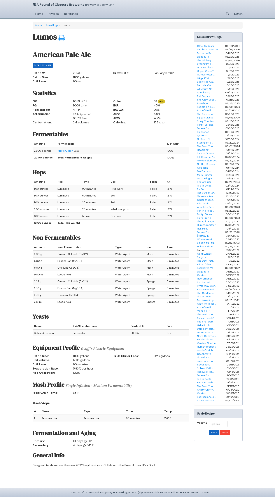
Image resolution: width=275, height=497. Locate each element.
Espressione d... (206, 289)
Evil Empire (203, 96)
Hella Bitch (203, 325)
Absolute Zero (205, 207)
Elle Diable (203, 203)
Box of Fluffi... (204, 110)
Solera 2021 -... (206, 368)
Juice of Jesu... (205, 361)
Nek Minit (202, 228)
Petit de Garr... (205, 85)
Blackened (203, 132)
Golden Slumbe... (207, 160)
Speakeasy (203, 92)
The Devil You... (205, 146)
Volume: (201, 422)
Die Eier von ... (205, 171)
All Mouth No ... (206, 89)
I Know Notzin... (206, 74)
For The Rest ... (205, 210)
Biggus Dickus (205, 117)
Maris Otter (65, 150)
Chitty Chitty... (205, 389)
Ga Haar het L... (206, 332)
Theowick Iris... (205, 371)
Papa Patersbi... (206, 321)
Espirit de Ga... (205, 81)
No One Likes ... (206, 67)
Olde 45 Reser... (206, 46)
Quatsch (202, 135)
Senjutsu (202, 257)
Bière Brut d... (205, 218)
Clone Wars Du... (206, 400)
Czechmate (204, 354)
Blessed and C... (206, 318)
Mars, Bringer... (205, 175)
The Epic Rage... (206, 221)
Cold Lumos (204, 253)
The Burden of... (206, 114)
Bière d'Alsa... (204, 264)
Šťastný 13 (203, 235)
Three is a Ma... (205, 196)
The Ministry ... (205, 60)
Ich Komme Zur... (207, 157)
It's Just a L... (204, 282)
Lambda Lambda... (208, 49)
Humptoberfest (206, 225)
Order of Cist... (205, 199)
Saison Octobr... (206, 153)
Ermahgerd (203, 103)
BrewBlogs (52, 25)
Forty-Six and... (206, 124)
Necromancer (205, 278)
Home (39, 14)
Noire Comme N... (207, 336)
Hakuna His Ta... (206, 246)
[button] (227, 13)
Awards (54, 14)
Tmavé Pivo (203, 128)
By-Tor (201, 189)
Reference (72, 14)
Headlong (203, 149)
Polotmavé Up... (206, 300)
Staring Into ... (205, 63)
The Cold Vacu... (206, 293)
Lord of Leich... (205, 350)
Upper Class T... (206, 71)
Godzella (202, 167)
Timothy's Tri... (205, 357)
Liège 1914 (203, 56)
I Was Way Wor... (206, 285)
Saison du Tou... (206, 242)
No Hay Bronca (206, 164)
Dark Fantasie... (206, 328)
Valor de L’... (204, 311)
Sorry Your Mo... (206, 121)
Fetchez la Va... (206, 268)
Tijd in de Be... (205, 53)
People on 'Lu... (206, 106)
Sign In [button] (238, 14)
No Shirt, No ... (205, 139)
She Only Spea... (206, 99)
